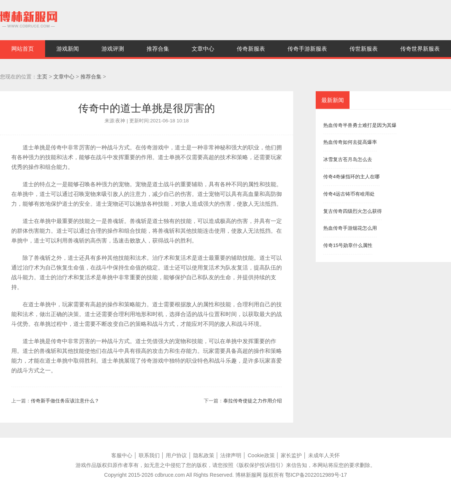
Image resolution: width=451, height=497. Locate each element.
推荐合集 (158, 48)
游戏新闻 (67, 48)
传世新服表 (364, 48)
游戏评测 (112, 48)
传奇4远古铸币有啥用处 (349, 194)
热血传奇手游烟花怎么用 (350, 228)
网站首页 (22, 48)
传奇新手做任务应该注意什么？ (65, 401)
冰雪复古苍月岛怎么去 (347, 159)
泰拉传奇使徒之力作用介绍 (252, 401)
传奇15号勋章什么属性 (347, 245)
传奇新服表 (251, 48)
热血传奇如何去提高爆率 (350, 142)
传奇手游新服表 (307, 48)
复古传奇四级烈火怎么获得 (352, 211)
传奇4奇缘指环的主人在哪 (351, 176)
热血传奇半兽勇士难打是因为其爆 (360, 125)
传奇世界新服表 (420, 48)
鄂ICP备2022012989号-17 (316, 475)
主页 (42, 77)
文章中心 (203, 48)
